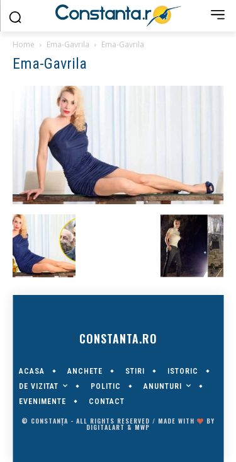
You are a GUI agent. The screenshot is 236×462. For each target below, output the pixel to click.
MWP (142, 427)
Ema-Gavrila (68, 44)
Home (24, 44)
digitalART (105, 427)
